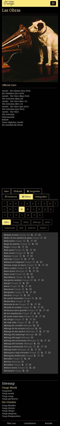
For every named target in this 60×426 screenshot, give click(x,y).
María (6, 286)
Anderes (31, 228)
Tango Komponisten (11, 416)
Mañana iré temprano (14, 262)
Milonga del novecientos (15, 341)
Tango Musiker (9, 405)
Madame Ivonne (11, 235)
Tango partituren (10, 399)
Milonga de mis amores (14, 331)
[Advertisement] (30, 156)
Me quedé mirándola (13, 298)
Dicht (47, 222)
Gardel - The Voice (10, 112)
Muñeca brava (10, 368)
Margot (7, 283)
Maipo (7, 247)
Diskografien (41, 197)
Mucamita (8, 365)
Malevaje (8, 259)
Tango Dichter (8, 408)
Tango (16, 222)
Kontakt (48, 423)
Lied (21, 228)
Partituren (11, 197)
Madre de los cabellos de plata (18, 238)
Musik (18, 191)
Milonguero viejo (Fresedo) (16, 353)
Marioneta (8, 289)
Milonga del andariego (14, 334)
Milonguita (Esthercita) (14, 356)
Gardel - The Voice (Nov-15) (14, 101)
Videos (26, 197)
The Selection (8, 114)
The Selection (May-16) (12, 99)
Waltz (26, 222)
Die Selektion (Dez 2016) (13, 93)
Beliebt (5, 120)
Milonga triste (10, 350)
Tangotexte (33, 191)
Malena (7, 256)
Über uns (11, 423)
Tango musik (8, 393)
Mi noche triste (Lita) (13, 316)
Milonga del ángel (12, 337)
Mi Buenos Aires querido (15, 310)
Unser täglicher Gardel (12, 122)
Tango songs (7, 396)
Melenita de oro (11, 304)
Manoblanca (9, 277)
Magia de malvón (12, 244)
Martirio (8, 295)
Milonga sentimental (13, 347)
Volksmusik (9, 228)
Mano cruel (9, 274)
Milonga (37, 222)
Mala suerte (9, 253)
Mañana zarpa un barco (15, 265)
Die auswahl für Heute (12, 125)
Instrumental (8, 117)
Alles (6, 191)
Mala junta (9, 250)
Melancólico (9, 301)
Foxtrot (43, 228)
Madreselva (9, 241)
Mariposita (9, 292)
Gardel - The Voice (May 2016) (15, 96)
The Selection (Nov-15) (12, 104)
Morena (7, 362)
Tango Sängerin (9, 413)
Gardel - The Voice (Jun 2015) (15, 107)
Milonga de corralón (13, 325)
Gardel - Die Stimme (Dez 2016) (16, 91)
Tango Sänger (8, 411)
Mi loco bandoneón (13, 313)
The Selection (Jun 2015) (13, 109)
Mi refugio (9, 319)
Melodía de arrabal (12, 307)
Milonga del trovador (13, 344)
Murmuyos (9, 371)
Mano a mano (10, 268)
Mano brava (9, 271)
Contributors (30, 423)
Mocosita (8, 359)
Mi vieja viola (10, 322)
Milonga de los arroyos (14, 328)
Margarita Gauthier (13, 280)
